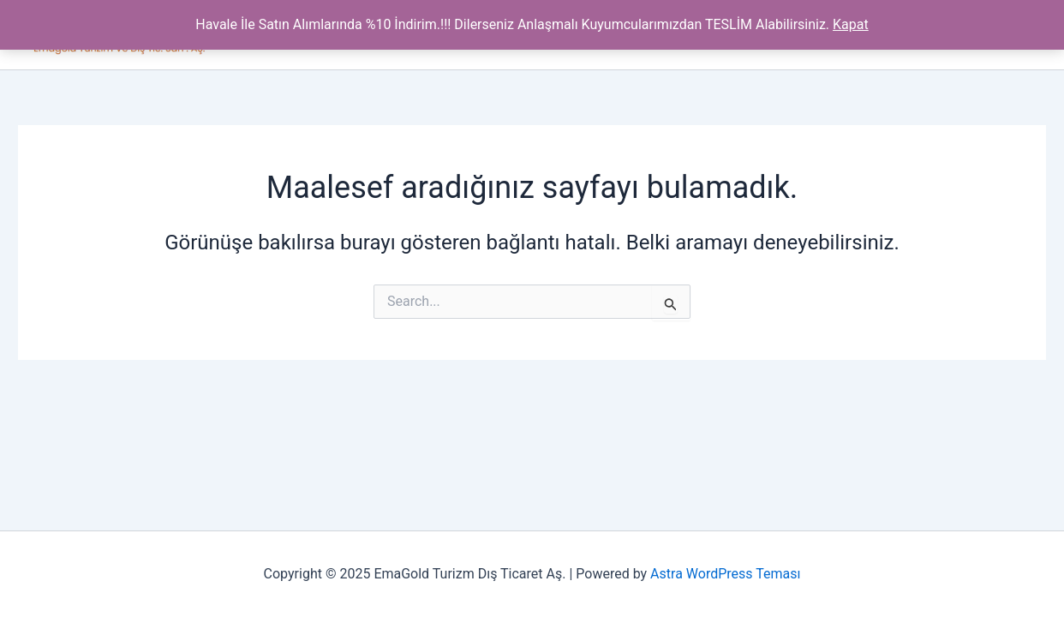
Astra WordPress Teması (725, 574)
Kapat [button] (851, 24)
